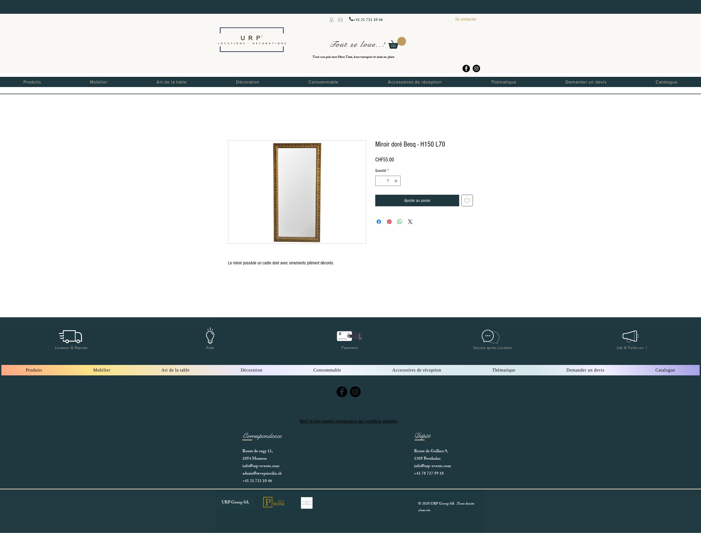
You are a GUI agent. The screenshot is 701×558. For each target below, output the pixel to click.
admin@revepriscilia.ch (262, 474)
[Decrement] (379, 181)
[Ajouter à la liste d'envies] (467, 200)
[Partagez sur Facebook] (379, 221)
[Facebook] (466, 68)
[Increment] (396, 181)
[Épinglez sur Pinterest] (389, 221)
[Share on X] (410, 221)
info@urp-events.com (260, 466)
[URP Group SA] (235, 502)
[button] (397, 43)
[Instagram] (476, 68)
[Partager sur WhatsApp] (399, 221)
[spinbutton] (388, 181)
